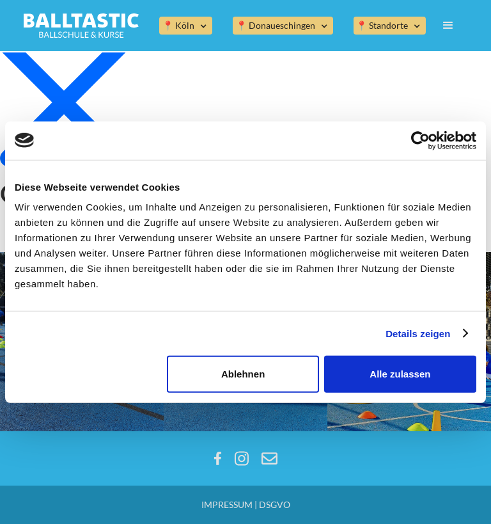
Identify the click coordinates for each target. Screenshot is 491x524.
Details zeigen (418, 333)
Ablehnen (243, 374)
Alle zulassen (400, 374)
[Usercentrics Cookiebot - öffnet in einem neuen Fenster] (420, 140)
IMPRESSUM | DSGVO (245, 504)
